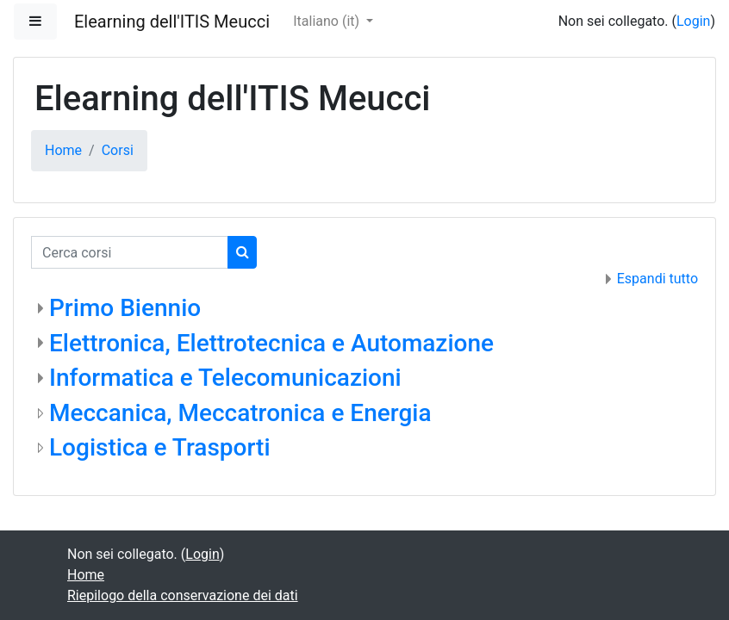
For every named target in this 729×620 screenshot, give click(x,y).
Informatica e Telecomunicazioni (225, 377)
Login (693, 21)
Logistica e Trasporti (160, 447)
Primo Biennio (125, 308)
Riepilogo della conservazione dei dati (182, 595)
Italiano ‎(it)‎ (328, 21)
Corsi (118, 150)
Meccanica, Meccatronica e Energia (240, 413)
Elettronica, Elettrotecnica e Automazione (271, 343)
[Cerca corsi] (129, 252)
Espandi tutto (657, 278)
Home (63, 150)
